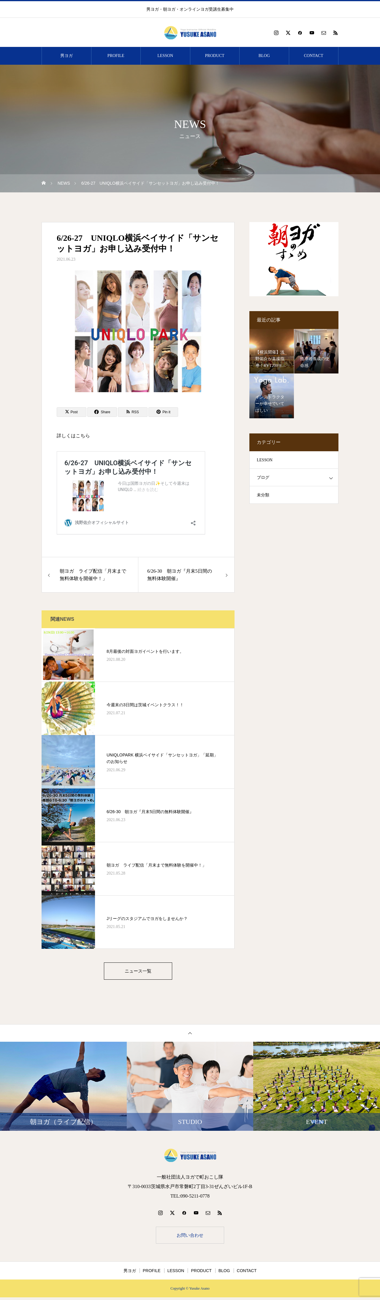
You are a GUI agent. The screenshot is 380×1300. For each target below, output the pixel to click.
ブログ (263, 477)
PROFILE (115, 55)
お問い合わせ (190, 1236)
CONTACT (313, 55)
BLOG (264, 55)
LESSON (165, 55)
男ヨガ (66, 55)
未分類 (263, 495)
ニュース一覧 (138, 971)
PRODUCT (214, 55)
